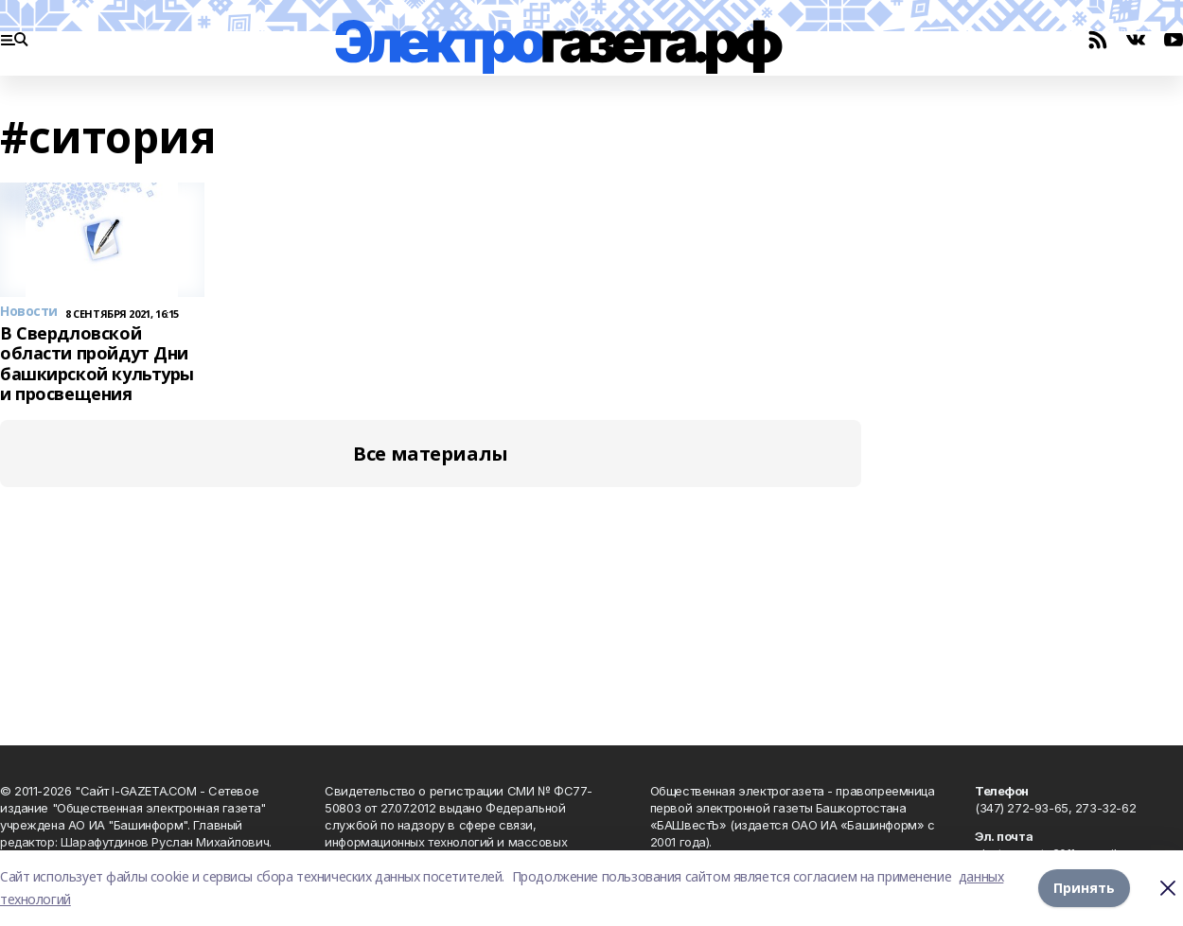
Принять (1084, 888)
